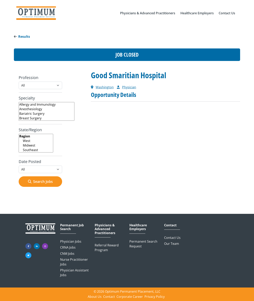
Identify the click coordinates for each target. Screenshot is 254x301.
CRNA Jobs (68, 247)
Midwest (36, 145)
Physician (129, 87)
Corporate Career (129, 296)
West (36, 141)
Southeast (36, 150)
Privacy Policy (154, 296)
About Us (95, 296)
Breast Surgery (46, 118)
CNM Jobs (67, 253)
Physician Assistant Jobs (74, 272)
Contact (170, 225)
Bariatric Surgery (46, 113)
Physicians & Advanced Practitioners (105, 229)
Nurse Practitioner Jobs (74, 261)
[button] (147, 13)
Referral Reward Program (107, 247)
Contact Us (172, 237)
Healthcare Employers (138, 227)
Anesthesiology (46, 109)
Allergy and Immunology (46, 104)
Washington (105, 87)
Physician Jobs (70, 241)
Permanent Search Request (143, 243)
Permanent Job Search (72, 227)
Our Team (171, 243)
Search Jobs (40, 181)
